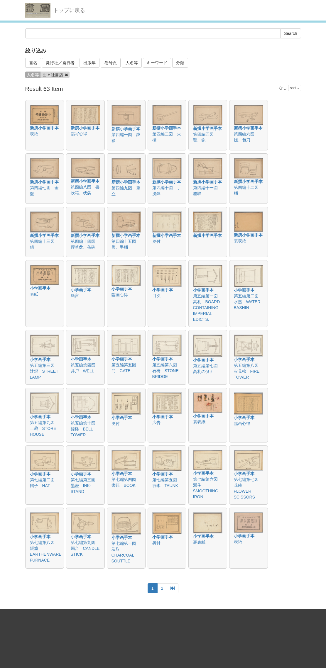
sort (294, 88)
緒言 (75, 295)
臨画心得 (120, 294)
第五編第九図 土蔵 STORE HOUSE (44, 428)
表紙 (34, 133)
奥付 (156, 241)
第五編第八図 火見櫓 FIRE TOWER (248, 371)
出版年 (89, 62)
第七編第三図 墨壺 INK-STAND (85, 485)
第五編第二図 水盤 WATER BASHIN (248, 302)
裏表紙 (240, 240)
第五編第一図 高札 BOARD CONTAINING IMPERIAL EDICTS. (207, 308)
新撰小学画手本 (44, 128)
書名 (33, 62)
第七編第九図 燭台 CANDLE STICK (85, 548)
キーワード (157, 62)
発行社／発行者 (60, 62)
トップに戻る (69, 10)
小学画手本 (40, 288)
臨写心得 (79, 133)
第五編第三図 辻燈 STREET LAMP (44, 371)
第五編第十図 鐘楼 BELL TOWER (85, 429)
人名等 (132, 62)
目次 (156, 295)
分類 (180, 62)
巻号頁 (110, 62)
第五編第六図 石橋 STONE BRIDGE (166, 370)
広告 (156, 422)
